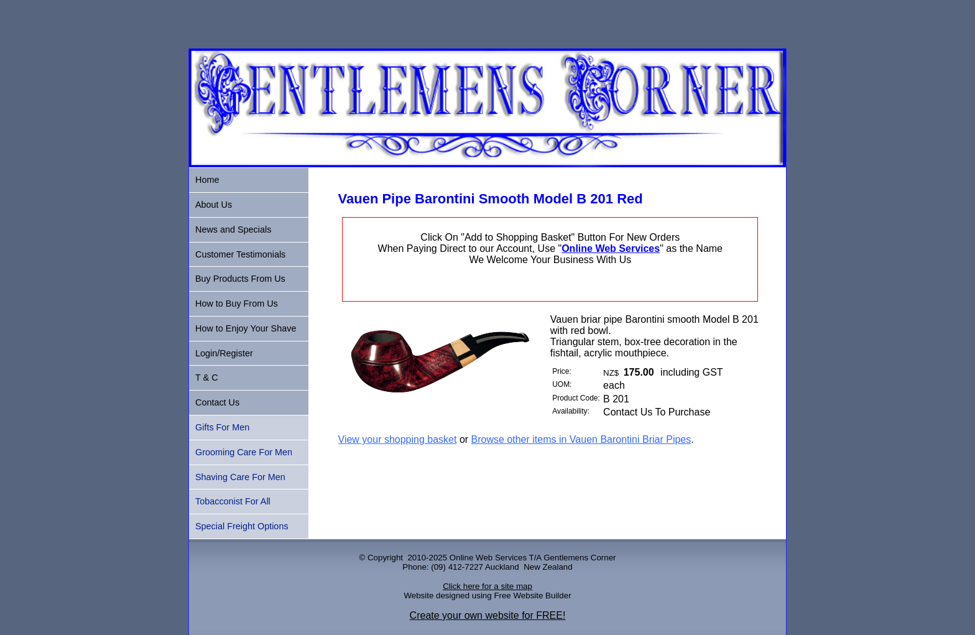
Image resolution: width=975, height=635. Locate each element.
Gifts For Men (222, 427)
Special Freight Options (242, 526)
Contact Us (217, 402)
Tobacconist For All (232, 501)
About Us (213, 205)
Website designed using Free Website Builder (487, 595)
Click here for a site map (487, 586)
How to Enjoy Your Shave (245, 328)
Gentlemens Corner (579, 557)
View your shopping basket (397, 439)
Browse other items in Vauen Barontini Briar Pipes (581, 439)
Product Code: (576, 398)
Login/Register (224, 353)
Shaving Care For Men (240, 477)
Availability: (570, 411)
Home (207, 180)
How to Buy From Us (236, 303)
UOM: (561, 384)
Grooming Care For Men (243, 452)
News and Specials (233, 229)
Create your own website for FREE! (488, 615)
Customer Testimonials (240, 254)
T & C (206, 377)
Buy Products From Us (240, 279)
